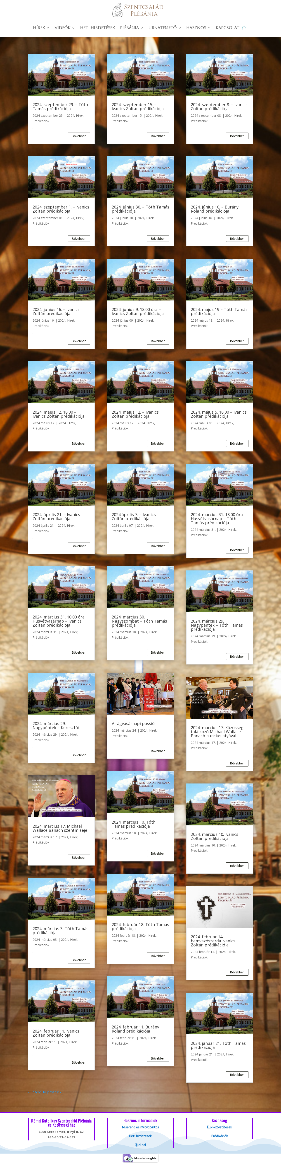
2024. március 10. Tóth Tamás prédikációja (134, 824)
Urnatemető (162, 28)
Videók (62, 28)
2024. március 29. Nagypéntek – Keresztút (56, 725)
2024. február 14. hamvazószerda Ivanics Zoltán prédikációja (213, 941)
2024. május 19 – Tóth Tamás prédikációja (219, 311)
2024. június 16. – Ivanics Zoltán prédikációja (56, 311)
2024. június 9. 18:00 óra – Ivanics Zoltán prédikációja (138, 311)
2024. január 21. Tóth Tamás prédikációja (218, 1045)
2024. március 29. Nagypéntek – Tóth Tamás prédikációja (217, 625)
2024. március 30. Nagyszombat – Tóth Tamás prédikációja (139, 621)
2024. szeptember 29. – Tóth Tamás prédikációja (60, 106)
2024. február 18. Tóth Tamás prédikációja (140, 926)
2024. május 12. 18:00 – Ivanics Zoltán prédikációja (59, 414)
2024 (70, 115)
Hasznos (196, 28)
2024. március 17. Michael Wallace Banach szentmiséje (60, 828)
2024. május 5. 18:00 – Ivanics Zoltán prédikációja (219, 414)
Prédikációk (41, 121)
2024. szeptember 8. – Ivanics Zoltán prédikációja (219, 106)
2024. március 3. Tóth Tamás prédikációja (60, 930)
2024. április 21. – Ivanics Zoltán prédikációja (56, 516)
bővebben (79, 136)
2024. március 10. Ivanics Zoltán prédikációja (214, 836)
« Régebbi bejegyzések (44, 1092)
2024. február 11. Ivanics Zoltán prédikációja (56, 1033)
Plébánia (129, 28)
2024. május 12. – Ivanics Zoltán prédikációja (135, 414)
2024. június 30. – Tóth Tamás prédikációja (140, 209)
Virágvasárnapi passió (133, 723)
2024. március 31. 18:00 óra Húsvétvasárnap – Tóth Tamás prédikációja (217, 518)
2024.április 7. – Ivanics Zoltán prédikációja (134, 516)
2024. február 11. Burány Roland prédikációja (135, 1029)
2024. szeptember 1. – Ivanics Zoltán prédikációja (61, 209)
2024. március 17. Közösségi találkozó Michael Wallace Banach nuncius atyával (218, 731)
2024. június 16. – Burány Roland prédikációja (214, 209)
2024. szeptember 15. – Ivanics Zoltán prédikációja (138, 106)
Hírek (39, 28)
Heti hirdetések (97, 28)
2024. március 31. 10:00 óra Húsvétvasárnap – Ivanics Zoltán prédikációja (59, 621)
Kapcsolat (227, 28)
